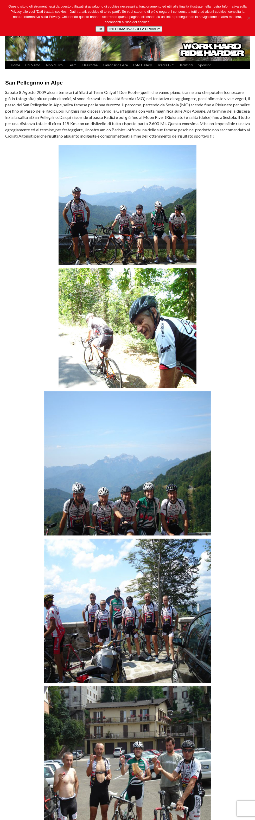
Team (72, 65)
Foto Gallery (142, 65)
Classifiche (90, 65)
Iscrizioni (186, 65)
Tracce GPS (166, 65)
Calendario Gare (115, 65)
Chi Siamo (32, 65)
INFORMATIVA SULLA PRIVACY (134, 29)
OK (100, 29)
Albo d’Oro (54, 65)
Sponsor (204, 65)
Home (15, 65)
